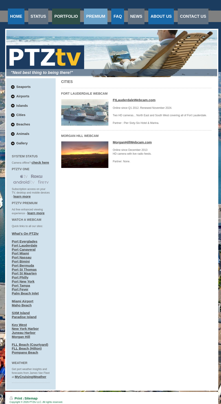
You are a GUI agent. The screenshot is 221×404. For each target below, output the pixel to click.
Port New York (23, 281)
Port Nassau (22, 257)
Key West (19, 325)
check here (40, 162)
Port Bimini (21, 261)
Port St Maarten (24, 273)
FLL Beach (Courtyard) (30, 344)
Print (16, 398)
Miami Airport (22, 301)
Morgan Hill (21, 337)
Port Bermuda (23, 265)
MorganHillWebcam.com (132, 142)
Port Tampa (21, 285)
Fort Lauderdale (24, 245)
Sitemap (30, 398)
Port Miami (20, 253)
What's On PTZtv (25, 233)
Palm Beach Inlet (25, 293)
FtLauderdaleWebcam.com (134, 100)
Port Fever (20, 289)
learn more (22, 196)
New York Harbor (25, 328)
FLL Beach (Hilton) (27, 348)
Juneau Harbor (24, 333)
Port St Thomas (24, 269)
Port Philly (20, 277)
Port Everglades (24, 241)
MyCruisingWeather (30, 377)
